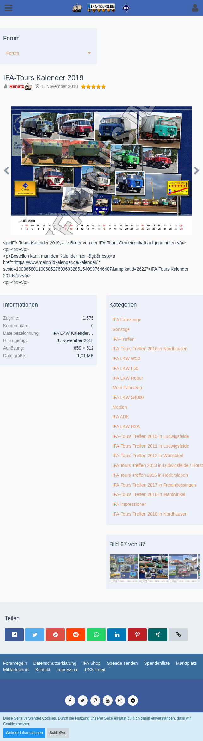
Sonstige (121, 329)
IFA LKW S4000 (128, 397)
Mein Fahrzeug (127, 387)
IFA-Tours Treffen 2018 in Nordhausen (150, 514)
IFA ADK (121, 416)
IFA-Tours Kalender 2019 (43, 78)
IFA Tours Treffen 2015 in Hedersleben (150, 475)
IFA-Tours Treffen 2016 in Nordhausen (150, 348)
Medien (120, 407)
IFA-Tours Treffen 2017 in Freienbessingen (154, 484)
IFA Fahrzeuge (127, 319)
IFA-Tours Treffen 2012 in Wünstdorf (148, 455)
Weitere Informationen (24, 733)
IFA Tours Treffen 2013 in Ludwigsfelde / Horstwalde (158, 465)
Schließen (58, 733)
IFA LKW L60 (126, 368)
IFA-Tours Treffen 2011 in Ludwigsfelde (151, 446)
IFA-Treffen (123, 339)
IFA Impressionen (130, 504)
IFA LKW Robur (128, 378)
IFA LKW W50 (126, 358)
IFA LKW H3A (126, 426)
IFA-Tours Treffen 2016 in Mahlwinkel (149, 494)
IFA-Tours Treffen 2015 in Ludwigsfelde (151, 436)
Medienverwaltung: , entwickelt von (101, 688)
